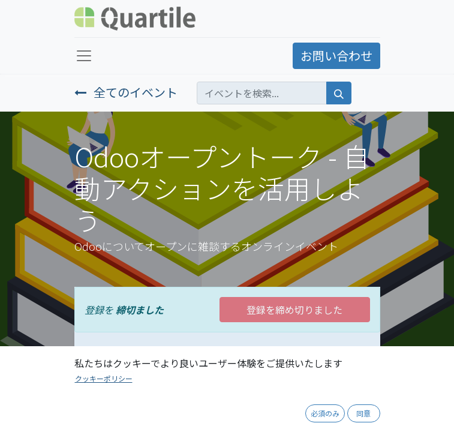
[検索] (338, 93)
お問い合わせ (336, 55)
